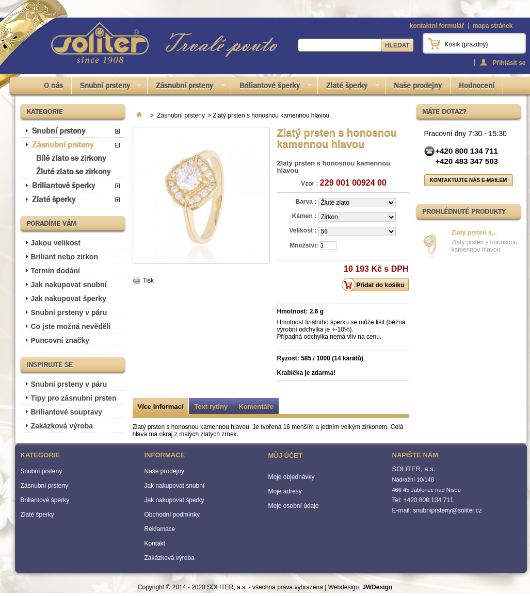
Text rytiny (211, 406)
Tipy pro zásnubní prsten (74, 398)
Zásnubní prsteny (187, 87)
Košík (466, 44)
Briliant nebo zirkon (65, 257)
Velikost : (303, 230)
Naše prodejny (418, 85)
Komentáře (256, 406)
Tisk (148, 280)
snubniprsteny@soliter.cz (447, 510)
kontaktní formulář (437, 25)
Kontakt (155, 543)
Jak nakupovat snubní (69, 284)
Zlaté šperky (349, 87)
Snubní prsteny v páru (69, 312)
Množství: (304, 245)
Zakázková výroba (62, 426)
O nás (53, 85)
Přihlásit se (508, 62)
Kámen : (305, 216)
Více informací (161, 406)
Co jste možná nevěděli (71, 326)
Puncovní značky (60, 340)
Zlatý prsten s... (474, 232)
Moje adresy (285, 491)
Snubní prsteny (107, 87)
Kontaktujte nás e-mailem (468, 180)
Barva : (306, 201)
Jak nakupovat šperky (68, 298)
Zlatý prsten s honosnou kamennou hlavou (485, 246)
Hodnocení (476, 85)
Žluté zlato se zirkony (73, 171)
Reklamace (159, 529)
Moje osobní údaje (293, 505)
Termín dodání (55, 271)
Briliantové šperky (271, 87)
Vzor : (309, 183)
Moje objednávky (291, 477)
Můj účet (285, 455)
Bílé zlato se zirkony (71, 158)
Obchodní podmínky (172, 514)
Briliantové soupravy (67, 412)
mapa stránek (492, 25)
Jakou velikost (56, 243)
